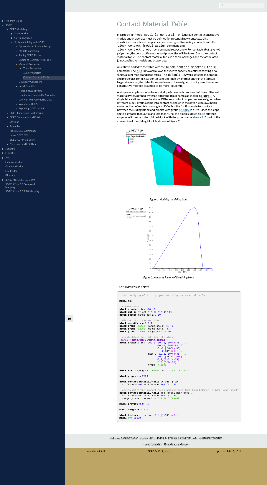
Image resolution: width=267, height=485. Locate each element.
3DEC (151, 477)
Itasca (167, 477)
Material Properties (211, 464)
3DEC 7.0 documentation (124, 464)
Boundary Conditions (176, 470)
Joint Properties (153, 470)
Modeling (157, 464)
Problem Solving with (183, 464)
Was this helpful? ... (97, 477)
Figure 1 (206, 96)
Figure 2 (174, 122)
